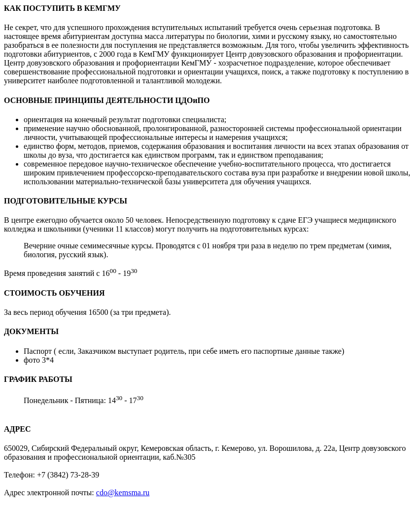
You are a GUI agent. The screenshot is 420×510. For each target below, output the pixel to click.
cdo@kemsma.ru (122, 492)
